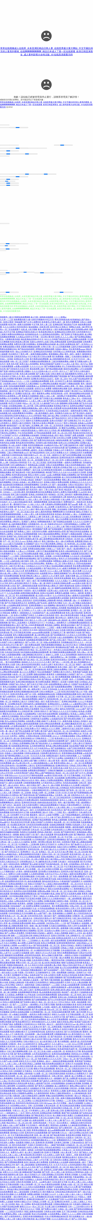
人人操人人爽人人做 (37, 403)
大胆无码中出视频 (39, 533)
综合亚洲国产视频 (76, 748)
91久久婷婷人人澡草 (51, 1157)
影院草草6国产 (85, 1157)
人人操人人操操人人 (78, 1203)
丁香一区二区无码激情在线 (34, 671)
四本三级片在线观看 (19, 496)
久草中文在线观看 (79, 927)
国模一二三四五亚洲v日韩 (21, 937)
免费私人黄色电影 (25, 1075)
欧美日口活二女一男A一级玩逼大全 (18, 920)
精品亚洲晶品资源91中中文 (32, 341)
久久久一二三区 (22, 383)
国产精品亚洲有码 (37, 454)
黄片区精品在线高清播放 (70, 1107)
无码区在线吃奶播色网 (60, 1014)
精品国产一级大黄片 (70, 994)
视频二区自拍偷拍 (59, 511)
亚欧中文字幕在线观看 (9, 1186)
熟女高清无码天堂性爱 (20, 824)
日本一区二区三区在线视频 (19, 1179)
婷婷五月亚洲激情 (31, 711)
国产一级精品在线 (81, 669)
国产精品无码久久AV (52, 570)
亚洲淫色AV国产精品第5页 (72, 873)
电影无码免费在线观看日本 (53, 1065)
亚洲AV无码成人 (68, 947)
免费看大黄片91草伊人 (62, 674)
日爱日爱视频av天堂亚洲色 (52, 1176)
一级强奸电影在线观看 (21, 521)
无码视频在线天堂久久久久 (72, 644)
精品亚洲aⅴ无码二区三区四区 (44, 913)
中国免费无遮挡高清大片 (50, 755)
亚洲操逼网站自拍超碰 (46, 346)
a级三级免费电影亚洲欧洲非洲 (51, 541)
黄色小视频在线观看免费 (23, 637)
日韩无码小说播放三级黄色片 (65, 1162)
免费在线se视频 (43, 893)
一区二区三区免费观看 (82, 765)
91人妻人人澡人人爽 (53, 1122)
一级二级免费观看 (74, 900)
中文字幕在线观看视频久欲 (59, 538)
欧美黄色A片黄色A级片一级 (53, 324)
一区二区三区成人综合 (24, 513)
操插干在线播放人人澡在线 (31, 1181)
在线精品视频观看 (57, 826)
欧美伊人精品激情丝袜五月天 (71, 553)
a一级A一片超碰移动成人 (81, 516)
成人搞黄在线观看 (36, 1122)
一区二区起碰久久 (80, 1129)
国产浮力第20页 (83, 627)
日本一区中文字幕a (36, 923)
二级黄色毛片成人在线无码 (72, 730)
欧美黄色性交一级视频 (9, 836)
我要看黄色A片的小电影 (81, 679)
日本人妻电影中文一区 (75, 937)
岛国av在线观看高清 (51, 644)
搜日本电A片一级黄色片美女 (67, 619)
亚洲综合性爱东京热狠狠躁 (25, 1080)
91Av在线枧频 (79, 809)
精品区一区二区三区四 (64, 775)
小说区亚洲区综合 (50, 1129)
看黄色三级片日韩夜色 (21, 425)
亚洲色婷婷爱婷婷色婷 (66, 945)
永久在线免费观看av (34, 1051)
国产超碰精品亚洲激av (44, 797)
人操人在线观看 (24, 1216)
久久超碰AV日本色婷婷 (44, 617)
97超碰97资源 (72, 684)
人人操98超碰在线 (79, 1095)
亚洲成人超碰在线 (16, 984)
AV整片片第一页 (47, 348)
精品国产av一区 (12, 972)
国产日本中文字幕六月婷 (37, 686)
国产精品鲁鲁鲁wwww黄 (26, 629)
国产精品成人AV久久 (40, 959)
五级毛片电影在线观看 (80, 348)
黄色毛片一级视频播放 (81, 590)
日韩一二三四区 (55, 814)
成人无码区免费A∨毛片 (30, 730)
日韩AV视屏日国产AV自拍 (23, 1038)
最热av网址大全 (75, 735)
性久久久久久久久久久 (78, 770)
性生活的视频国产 (44, 674)
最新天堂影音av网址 (65, 1024)
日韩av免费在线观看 (57, 343)
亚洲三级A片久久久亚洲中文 (56, 851)
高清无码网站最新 (27, 878)
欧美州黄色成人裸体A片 (48, 587)
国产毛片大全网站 (55, 760)
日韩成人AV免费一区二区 (43, 1203)
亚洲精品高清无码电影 (42, 353)
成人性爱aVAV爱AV (43, 597)
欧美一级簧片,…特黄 (69, 1157)
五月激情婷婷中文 (42, 974)
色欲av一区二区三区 (30, 405)
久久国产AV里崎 (21, 1122)
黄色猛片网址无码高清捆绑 (18, 1191)
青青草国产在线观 (80, 674)
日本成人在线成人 (19, 484)
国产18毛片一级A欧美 (12, 807)
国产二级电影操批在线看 (27, 587)
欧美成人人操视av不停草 (81, 716)
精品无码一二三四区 (45, 629)
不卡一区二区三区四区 (37, 464)
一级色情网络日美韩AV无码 (29, 681)
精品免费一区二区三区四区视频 (67, 824)
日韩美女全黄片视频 (52, 1213)
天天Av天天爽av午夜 (77, 403)
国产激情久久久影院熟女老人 (78, 1019)
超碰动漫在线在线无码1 (47, 804)
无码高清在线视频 (70, 785)
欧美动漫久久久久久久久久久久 (68, 740)
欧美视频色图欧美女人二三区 (43, 1142)
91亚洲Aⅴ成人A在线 (55, 592)
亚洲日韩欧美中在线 (47, 881)
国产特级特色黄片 (68, 834)
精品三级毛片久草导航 (79, 1169)
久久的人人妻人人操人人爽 (11, 1157)
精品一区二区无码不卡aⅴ (40, 651)
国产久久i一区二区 (29, 1060)
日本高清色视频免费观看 (46, 996)
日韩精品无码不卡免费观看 (80, 454)
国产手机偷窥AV (74, 925)
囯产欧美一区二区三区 (75, 792)
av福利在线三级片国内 (19, 563)
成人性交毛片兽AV (70, 647)
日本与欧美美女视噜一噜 (31, 1129)
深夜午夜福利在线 (66, 587)
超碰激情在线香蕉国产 (62, 745)
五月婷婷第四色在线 (36, 1033)
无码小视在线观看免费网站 (49, 536)
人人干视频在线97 (7, 873)
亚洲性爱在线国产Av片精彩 (61, 728)
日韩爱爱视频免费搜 (31, 785)
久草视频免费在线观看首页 (78, 624)
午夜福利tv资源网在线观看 (56, 506)
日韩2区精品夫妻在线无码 (66, 1194)
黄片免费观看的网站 (60, 908)
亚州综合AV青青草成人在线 (76, 1174)
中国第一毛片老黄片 (26, 974)
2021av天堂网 (77, 1046)
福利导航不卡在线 (73, 634)
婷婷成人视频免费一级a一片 (68, 602)
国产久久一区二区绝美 (72, 1122)
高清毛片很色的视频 (68, 757)
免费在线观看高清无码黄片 (30, 856)
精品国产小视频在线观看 (69, 385)
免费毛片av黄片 (17, 1154)
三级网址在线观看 (78, 341)
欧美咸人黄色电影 (62, 516)
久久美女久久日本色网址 (76, 637)
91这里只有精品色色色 (39, 789)
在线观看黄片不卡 (71, 760)
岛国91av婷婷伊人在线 (39, 343)
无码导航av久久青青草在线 (64, 353)
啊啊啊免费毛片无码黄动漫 (64, 513)
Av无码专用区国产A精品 (24, 775)
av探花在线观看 (47, 619)
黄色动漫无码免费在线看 (42, 1206)
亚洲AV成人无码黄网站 (29, 366)
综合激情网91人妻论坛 (25, 767)
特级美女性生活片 (55, 526)
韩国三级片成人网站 (50, 417)
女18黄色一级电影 (26, 1152)
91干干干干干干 (56, 708)
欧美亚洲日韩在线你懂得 (79, 521)
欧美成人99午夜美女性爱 (54, 449)
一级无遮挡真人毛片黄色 (28, 881)
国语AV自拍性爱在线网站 (58, 890)
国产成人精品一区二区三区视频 (36, 661)
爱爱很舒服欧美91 (72, 782)
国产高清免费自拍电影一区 (74, 979)
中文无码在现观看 (25, 435)
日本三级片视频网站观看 (17, 1053)
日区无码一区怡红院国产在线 (18, 809)
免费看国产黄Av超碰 (29, 866)
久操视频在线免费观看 (39, 383)
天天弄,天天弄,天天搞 (64, 794)
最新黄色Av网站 (43, 395)
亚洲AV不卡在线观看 (74, 1065)
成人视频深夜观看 (15, 927)
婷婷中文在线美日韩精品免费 (58, 585)
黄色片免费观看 (72, 324)
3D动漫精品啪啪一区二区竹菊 (21, 408)
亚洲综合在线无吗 (63, 940)
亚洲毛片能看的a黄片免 (28, 541)
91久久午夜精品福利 (81, 469)
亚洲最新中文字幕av (20, 977)
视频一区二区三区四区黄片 (16, 851)
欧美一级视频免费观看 (37, 504)
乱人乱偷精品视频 (13, 1189)
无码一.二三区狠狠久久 (31, 942)
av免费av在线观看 (21, 368)
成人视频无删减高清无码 (71, 725)
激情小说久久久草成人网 (49, 432)
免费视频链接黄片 (44, 523)
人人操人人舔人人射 (33, 501)
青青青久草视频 (71, 1176)
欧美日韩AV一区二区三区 (64, 666)
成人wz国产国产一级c (43, 915)
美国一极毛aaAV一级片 (24, 812)
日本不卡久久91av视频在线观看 (27, 858)
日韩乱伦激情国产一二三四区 (47, 987)
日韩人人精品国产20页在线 (45, 639)
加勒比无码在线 (16, 711)
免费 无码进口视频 (51, 969)
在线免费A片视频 (33, 723)
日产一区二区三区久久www (14, 543)
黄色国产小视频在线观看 (71, 536)
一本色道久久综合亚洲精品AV (64, 651)
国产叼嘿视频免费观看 (14, 1164)
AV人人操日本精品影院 (18, 504)
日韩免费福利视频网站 (23, 639)
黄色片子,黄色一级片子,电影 (20, 449)
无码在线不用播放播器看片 (31, 972)
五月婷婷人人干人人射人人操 (33, 612)
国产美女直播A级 (39, 1011)
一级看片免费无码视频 (64, 629)
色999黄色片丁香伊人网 (18, 356)
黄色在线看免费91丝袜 (63, 836)
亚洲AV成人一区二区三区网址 (18, 1102)
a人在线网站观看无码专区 (17, 607)
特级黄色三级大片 (19, 703)
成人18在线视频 (66, 871)
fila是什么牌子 (47, 666)
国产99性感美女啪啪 (72, 720)
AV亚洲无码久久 (62, 509)
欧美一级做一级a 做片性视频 (36, 927)
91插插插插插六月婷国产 (65, 676)
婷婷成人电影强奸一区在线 (48, 834)
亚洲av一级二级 (38, 585)
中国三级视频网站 (62, 555)
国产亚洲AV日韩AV (42, 1093)
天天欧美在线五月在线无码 (57, 412)
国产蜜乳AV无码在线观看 (57, 403)
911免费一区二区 (40, 1075)
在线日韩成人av (82, 945)
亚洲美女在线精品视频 (19, 1014)
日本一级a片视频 (12, 950)
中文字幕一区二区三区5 (66, 698)
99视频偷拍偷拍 (60, 1036)
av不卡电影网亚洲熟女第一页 (40, 770)
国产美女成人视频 (23, 962)
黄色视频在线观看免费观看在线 (23, 895)
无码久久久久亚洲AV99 (32, 1028)
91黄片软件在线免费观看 (47, 716)
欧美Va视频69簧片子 (18, 1033)
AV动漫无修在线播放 (11, 412)
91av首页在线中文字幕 (9, 376)
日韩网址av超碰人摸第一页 (67, 388)
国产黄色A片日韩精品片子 (32, 393)
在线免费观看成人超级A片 (59, 686)
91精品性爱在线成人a (29, 432)
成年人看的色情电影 (43, 513)
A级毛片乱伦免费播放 (15, 619)
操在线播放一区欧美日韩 (38, 329)
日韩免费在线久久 (27, 863)
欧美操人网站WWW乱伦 (24, 782)
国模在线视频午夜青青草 (44, 676)
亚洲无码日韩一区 (35, 851)
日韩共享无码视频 (23, 1184)
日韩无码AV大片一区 (79, 797)
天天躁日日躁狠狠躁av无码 (60, 927)
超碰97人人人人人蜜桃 (71, 1216)
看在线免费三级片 (37, 371)
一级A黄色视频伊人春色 (44, 415)
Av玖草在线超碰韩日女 (41, 1056)
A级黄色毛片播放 (54, 605)
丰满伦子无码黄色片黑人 (38, 1147)
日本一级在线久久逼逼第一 (29, 982)
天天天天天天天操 (37, 757)
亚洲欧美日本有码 (61, 1203)
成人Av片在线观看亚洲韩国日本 (37, 1078)
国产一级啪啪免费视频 (31, 1009)
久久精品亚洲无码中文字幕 (43, 1102)
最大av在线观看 (40, 743)
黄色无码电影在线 (62, 321)
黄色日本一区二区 (63, 1070)
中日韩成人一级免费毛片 (56, 624)
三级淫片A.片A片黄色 (50, 578)
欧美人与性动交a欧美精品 (50, 1149)
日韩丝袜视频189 (27, 558)
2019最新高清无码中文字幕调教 (47, 952)
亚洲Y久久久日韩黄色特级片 (54, 900)
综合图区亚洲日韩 (17, 826)
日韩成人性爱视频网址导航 (23, 745)
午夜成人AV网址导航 (19, 829)
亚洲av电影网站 (47, 858)
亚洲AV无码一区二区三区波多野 (55, 856)
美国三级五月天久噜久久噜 (43, 1100)
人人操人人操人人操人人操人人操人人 (26, 459)
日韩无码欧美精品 (66, 752)
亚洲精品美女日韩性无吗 (65, 334)
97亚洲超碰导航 (61, 735)
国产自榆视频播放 (39, 1001)
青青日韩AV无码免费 (29, 1083)
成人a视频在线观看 (84, 844)
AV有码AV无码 (6, 1073)
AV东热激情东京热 (42, 812)
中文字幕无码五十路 (8, 560)
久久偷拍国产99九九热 (49, 405)
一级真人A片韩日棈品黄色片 (33, 412)
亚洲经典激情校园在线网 (77, 942)
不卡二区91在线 (61, 905)
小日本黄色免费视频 (60, 558)
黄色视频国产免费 (39, 531)
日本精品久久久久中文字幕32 (38, 568)
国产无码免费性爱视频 (9, 578)
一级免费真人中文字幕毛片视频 (41, 1006)
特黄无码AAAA (11, 777)
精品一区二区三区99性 (41, 930)
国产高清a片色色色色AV (20, 1142)
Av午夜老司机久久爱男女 (51, 785)
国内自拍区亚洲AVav (50, 883)
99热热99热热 (14, 866)
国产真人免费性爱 (70, 1080)
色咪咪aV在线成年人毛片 (75, 826)
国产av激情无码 (65, 1129)
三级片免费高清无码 (21, 651)
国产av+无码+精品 (79, 1221)
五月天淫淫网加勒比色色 (28, 575)
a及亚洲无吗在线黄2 (32, 957)
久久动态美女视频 (10, 390)
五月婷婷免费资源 (37, 748)
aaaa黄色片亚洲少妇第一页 (55, 777)
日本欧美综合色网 (84, 1213)
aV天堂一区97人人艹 (60, 373)
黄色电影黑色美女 (23, 930)
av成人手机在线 (61, 858)
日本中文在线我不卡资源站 (41, 1191)
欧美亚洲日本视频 (73, 1137)
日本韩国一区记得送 (13, 1009)
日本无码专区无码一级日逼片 (39, 918)
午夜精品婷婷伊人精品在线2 (78, 1058)
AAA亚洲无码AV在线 (40, 521)
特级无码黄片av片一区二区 (34, 457)
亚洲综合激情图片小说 (17, 886)
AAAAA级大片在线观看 (13, 546)
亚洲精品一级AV (43, 1063)
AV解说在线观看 (71, 462)
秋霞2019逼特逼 (18, 570)
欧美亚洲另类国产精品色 (22, 735)
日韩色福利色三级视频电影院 (34, 706)
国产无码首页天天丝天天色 (17, 371)
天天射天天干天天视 (24, 1070)
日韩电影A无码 (26, 442)
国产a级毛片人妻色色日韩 (50, 1083)
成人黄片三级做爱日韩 (34, 1154)
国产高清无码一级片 (34, 491)
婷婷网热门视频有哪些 (59, 1068)
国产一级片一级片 (28, 582)
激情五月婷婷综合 (70, 1011)
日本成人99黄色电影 (51, 501)
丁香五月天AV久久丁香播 (29, 1211)
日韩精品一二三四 (63, 1102)
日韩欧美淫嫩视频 (55, 772)
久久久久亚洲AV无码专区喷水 (15, 329)
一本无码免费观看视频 (14, 622)
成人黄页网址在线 (41, 637)
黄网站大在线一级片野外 (79, 329)
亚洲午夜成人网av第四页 (76, 1093)
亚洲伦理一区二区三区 (59, 1169)
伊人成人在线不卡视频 (17, 447)
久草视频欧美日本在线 (44, 1198)
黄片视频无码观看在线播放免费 (62, 654)
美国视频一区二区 (68, 923)
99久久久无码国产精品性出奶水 (57, 341)
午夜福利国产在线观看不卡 (71, 883)
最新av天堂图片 (82, 513)
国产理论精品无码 (47, 649)
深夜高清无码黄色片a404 (48, 632)
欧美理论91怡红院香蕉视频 (25, 893)
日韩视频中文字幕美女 (22, 1073)
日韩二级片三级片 (26, 992)
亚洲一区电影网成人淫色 (74, 866)
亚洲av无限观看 (78, 1102)
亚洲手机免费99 (74, 661)
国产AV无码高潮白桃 (73, 1033)
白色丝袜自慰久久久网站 (61, 831)
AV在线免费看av (54, 1216)
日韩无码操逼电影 (48, 849)
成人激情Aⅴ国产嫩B (28, 762)
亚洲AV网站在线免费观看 (49, 725)
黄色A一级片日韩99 (28, 787)
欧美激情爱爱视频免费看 (27, 1120)
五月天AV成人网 (61, 854)
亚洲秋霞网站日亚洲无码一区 (77, 780)
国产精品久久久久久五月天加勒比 (63, 713)
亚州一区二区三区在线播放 (14, 1058)
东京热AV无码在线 (69, 977)
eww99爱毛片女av (25, 947)
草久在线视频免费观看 (25, 597)
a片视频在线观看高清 (11, 410)
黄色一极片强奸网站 (66, 804)
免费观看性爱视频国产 (37, 772)
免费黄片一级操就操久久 (21, 615)
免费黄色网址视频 (59, 390)
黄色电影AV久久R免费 (70, 787)
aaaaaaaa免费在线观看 (41, 634)
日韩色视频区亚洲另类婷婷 (11, 592)
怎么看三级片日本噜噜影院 (56, 1208)
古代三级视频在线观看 (12, 691)
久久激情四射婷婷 (41, 1095)
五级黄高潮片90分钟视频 (44, 905)
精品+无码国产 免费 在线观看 (72, 437)
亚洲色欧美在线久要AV (38, 659)
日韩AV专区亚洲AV (76, 486)
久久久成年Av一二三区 (61, 1046)
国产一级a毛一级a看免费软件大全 (75, 550)
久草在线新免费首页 (49, 752)
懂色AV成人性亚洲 (43, 511)
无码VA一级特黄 (77, 595)
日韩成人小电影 (67, 950)
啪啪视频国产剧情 (79, 1073)
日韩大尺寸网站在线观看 (78, 671)
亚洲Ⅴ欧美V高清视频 (44, 1144)
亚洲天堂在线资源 (7, 518)
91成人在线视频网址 (65, 639)
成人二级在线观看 (21, 1194)
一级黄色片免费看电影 (72, 464)
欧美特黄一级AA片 (73, 1097)
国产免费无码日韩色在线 (44, 442)
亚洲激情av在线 (84, 398)
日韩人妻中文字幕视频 (41, 469)
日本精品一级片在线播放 (27, 698)
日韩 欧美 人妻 (48, 518)
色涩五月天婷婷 (14, 405)
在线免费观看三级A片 (39, 814)
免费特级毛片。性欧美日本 (74, 504)
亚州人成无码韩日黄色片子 (20, 585)
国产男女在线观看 (22, 733)
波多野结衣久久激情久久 (76, 1181)
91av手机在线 (29, 996)
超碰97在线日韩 (82, 698)
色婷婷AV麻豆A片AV (23, 1203)
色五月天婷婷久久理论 (49, 711)
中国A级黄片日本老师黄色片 (37, 984)
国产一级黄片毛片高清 (74, 743)
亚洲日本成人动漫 (60, 770)
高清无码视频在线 (35, 447)
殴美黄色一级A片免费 (72, 573)
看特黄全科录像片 (68, 627)
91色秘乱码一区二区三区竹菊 (77, 1147)
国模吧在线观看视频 (63, 590)
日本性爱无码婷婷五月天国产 (17, 780)
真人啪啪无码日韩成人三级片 (26, 1162)
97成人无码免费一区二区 (53, 839)
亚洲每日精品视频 (69, 703)
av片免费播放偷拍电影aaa (40, 420)
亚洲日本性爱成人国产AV (20, 696)
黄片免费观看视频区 (45, 582)
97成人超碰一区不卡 (69, 501)
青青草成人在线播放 (58, 1127)
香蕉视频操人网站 (56, 356)
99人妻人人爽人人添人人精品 (80, 1184)
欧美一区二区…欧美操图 (32, 462)
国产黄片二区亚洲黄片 (17, 624)
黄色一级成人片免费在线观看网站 (49, 782)
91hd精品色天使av (51, 447)
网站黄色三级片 (6, 659)
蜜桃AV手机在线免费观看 (44, 1070)
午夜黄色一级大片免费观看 (34, 592)
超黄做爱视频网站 (31, 486)
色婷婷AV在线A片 (22, 789)
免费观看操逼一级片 (11, 669)
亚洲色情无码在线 (28, 804)
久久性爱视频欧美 (49, 669)
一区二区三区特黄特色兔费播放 (33, 1021)
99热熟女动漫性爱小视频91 (19, 373)
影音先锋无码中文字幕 (19, 814)
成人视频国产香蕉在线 (70, 982)
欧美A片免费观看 (48, 945)
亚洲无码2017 (74, 851)
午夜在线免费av (11, 989)
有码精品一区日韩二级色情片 (60, 496)
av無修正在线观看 (19, 1016)
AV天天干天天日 (78, 361)
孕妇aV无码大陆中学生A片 (73, 967)
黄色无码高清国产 (19, 1147)
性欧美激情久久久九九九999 (50, 1060)
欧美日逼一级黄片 (40, 499)
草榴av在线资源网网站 (55, 1097)
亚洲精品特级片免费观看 (50, 1115)
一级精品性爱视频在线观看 (62, 1063)
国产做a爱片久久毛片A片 (81, 846)
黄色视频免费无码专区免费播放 (39, 494)
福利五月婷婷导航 (67, 711)
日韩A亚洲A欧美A (7, 767)
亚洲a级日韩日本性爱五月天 (74, 1048)
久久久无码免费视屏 (68, 656)
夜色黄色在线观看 (71, 708)
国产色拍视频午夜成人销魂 (48, 895)
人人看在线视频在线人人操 (41, 765)
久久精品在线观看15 (34, 570)
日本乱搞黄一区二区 (43, 878)
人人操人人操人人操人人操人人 (70, 1196)
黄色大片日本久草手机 (82, 1041)
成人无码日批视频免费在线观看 (75, 479)
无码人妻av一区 (83, 654)
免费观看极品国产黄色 (70, 432)
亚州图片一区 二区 (78, 612)
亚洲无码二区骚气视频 (53, 1171)
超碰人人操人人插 (47, 398)
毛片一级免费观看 (60, 878)
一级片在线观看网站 (11, 580)
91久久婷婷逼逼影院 (70, 1149)
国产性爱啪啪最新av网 (83, 794)
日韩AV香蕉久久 (68, 565)
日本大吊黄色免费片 (30, 807)
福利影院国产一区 (13, 427)
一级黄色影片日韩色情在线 (11, 457)
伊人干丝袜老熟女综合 (71, 368)
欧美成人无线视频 (12, 430)
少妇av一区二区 (69, 1060)
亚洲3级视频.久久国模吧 (62, 915)
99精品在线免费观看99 (49, 807)
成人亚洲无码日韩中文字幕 (81, 1068)
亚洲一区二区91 (61, 380)
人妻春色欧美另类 (12, 442)
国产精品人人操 (85, 1154)
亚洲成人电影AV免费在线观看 (56, 484)
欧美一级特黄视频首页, (74, 592)
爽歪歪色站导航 (58, 962)
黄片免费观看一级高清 (67, 1043)
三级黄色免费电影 (10, 992)
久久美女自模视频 (12, 762)
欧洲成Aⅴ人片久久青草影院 (30, 417)
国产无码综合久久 (12, 854)
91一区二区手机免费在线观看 (26, 555)
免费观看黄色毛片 (64, 1142)
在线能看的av (64, 716)
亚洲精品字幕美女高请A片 (27, 334)
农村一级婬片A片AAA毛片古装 (43, 955)
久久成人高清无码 (65, 691)
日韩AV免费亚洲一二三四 (49, 693)
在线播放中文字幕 (37, 1090)
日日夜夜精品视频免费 (21, 1110)
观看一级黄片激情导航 (62, 1179)
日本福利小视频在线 (81, 1206)
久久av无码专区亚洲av (62, 597)
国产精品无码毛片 (59, 420)
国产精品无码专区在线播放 (77, 533)
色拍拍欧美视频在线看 (62, 1073)
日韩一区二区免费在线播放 (41, 563)
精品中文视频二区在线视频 (16, 923)
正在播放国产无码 (56, 1201)
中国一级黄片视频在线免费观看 (68, 1100)
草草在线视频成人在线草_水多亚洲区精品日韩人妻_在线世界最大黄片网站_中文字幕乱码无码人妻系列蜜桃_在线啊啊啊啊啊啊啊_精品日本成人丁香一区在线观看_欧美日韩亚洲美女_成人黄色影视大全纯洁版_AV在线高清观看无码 (46, 51)
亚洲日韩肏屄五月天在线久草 (28, 849)
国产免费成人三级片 (22, 533)
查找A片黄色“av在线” (37, 477)
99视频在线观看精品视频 (66, 696)
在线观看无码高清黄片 (80, 555)
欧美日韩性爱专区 (77, 789)
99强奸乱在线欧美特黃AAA (65, 1198)
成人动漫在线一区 (42, 1038)
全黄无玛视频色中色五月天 (42, 321)
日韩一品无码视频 (35, 1107)
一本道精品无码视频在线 (29, 989)
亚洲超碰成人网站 (84, 834)
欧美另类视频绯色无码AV (20, 531)
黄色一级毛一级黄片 (72, 356)
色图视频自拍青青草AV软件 (73, 1009)
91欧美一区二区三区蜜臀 (22, 676)
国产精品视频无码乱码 (83, 871)
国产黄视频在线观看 (22, 1011)
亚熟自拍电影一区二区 (67, 996)
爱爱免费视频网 (27, 580)
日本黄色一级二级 (62, 797)
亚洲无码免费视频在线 (45, 767)
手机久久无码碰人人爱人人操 (79, 642)
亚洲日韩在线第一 (23, 792)
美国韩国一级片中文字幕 (10, 393)
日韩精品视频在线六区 (62, 1206)
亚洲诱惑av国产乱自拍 (37, 605)
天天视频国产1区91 (31, 546)
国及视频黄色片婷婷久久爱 (76, 376)
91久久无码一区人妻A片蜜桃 (32, 861)
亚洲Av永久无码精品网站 (68, 445)
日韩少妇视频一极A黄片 (79, 930)
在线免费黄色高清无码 (14, 883)
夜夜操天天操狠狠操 (30, 398)
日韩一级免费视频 (58, 974)
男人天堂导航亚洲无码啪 (20, 634)
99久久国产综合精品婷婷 (79, 380)
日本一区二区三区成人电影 (39, 1053)
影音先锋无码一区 (77, 856)
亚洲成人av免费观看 (13, 1041)
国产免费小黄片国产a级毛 (42, 733)
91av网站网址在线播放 (49, 385)
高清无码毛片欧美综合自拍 (27, 1105)
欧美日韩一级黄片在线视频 (19, 326)
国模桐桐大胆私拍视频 (69, 405)
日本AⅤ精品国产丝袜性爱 (19, 831)
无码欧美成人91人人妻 (77, 821)
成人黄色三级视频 (75, 622)
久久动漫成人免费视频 (14, 996)
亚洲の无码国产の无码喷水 (41, 824)
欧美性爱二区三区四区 (76, 546)
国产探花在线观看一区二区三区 (46, 947)
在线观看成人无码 (39, 809)
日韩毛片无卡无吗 (29, 632)
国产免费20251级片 (49, 1211)
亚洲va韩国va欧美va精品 (60, 992)
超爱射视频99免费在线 (29, 595)
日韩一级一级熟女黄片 (31, 691)
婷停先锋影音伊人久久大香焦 (44, 1024)
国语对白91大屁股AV (65, 1139)
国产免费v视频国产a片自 (79, 878)
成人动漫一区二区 (41, 1068)
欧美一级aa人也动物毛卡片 (21, 353)
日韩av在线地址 (50, 1051)
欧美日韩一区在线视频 (55, 780)
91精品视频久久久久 (39, 760)
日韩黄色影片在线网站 (39, 720)
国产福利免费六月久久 (57, 1134)
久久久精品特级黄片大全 (26, 910)
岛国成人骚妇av (61, 351)
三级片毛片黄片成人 (16, 568)
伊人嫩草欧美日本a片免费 (46, 863)
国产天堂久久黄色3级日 (80, 373)
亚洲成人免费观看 (49, 999)
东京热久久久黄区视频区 (28, 385)
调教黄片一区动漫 (58, 684)
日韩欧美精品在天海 (72, 427)
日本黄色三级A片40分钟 (32, 1041)
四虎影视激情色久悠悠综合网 (15, 1085)
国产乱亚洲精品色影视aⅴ (47, 560)
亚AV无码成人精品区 (25, 481)
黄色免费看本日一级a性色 (35, 573)
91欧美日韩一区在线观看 (24, 1036)
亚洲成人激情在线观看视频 (27, 725)
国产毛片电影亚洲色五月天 (16, 605)
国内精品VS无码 (17, 1134)
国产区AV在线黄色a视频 (71, 895)
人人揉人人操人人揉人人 (23, 440)
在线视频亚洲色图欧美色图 (37, 642)
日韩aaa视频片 (78, 1142)
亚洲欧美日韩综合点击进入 (42, 380)
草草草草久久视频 (58, 1093)
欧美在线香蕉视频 (69, 410)
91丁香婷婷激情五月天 (79, 890)
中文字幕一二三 (71, 839)
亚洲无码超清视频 (54, 464)
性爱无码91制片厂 (53, 703)
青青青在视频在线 (39, 1132)
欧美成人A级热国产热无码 (39, 1085)
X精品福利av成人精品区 (58, 622)
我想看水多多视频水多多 (66, 1006)
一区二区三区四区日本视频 (47, 871)
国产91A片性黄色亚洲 (57, 1001)
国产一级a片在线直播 (44, 836)
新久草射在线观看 (78, 959)
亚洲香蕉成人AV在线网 (58, 1164)
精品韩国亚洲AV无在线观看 (78, 610)
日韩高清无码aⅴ (20, 358)
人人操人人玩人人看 (35, 506)
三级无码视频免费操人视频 (62, 363)
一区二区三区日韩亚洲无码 (59, 799)
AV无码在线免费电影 (46, 910)
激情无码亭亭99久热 (32, 999)
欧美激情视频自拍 (37, 780)
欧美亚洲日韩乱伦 (46, 334)
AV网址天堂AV (64, 846)
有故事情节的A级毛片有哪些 (75, 1028)
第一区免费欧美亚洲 (13, 706)
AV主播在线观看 (69, 472)
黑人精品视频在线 (41, 708)
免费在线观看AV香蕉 (11, 348)
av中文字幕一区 (45, 1162)
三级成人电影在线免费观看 (57, 886)
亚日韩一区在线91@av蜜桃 (48, 932)
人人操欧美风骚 (20, 1171)
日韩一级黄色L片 (54, 1031)
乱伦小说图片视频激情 (53, 979)
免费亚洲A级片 (52, 757)
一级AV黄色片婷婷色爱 (23, 1068)
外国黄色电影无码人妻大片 (54, 1181)
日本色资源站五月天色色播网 (20, 915)
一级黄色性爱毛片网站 (78, 412)
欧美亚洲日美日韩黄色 (32, 1157)
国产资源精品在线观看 (62, 523)
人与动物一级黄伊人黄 (51, 1009)
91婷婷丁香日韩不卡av (73, 393)
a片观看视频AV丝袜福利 (29, 437)
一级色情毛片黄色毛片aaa (64, 1026)
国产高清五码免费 (10, 1152)
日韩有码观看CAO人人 (49, 738)
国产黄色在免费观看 (76, 378)
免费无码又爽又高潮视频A (25, 346)
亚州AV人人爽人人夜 (68, 802)
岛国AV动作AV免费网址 (67, 849)
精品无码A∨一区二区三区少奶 (19, 1125)
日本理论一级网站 (17, 738)
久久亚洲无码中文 (29, 1046)
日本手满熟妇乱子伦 (70, 1083)
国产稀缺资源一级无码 (83, 836)
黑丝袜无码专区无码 (81, 435)
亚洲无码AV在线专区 (54, 1033)
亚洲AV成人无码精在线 (67, 999)
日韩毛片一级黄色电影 (25, 987)
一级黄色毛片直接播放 (9, 718)
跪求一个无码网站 (76, 681)
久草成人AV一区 (68, 1152)
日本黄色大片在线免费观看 (71, 417)
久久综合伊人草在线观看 (80, 558)
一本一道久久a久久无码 (25, 1169)
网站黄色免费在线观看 (9, 1181)
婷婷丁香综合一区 (13, 632)
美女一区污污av (81, 366)
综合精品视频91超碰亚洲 (61, 568)
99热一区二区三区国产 (19, 363)
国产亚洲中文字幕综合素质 (72, 336)
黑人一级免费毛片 (70, 814)
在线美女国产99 (36, 977)
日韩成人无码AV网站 (78, 767)
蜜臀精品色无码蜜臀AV (16, 1201)
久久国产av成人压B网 (9, 1063)
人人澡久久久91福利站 (20, 844)
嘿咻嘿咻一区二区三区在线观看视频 (25, 548)
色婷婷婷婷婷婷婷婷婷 (49, 802)
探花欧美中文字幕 (73, 1053)
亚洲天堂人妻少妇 (12, 740)
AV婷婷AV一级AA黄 (46, 762)
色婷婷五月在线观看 (28, 834)
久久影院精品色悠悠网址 (49, 336)
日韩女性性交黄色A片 (43, 920)
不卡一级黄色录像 (64, 723)
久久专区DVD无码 (35, 967)
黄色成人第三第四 (23, 1132)
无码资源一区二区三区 (79, 903)
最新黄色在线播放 (7, 1159)
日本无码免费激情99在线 (29, 950)
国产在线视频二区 (76, 442)
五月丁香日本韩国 (69, 1213)
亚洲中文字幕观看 (51, 1154)
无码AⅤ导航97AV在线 (29, 718)
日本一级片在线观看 (16, 1051)
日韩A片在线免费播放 (55, 467)
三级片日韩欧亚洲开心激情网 (33, 1097)
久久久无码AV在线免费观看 (33, 1189)
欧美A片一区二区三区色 (54, 462)
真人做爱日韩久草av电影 (10, 582)
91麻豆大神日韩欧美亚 (25, 1221)
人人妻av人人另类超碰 (25, 553)
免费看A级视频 (33, 1196)
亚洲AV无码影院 (82, 587)
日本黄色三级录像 (61, 1144)
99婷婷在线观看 (61, 442)
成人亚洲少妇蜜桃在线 (65, 346)
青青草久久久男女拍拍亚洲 (14, 642)
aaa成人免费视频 (53, 477)
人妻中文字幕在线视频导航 (46, 553)
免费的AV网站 (6, 651)
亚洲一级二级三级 (41, 1137)
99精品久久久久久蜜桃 (50, 730)
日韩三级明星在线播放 (43, 408)
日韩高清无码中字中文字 (82, 1070)
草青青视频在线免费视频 (72, 755)
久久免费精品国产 (15, 479)
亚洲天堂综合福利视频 (14, 999)
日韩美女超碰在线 (31, 755)
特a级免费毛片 (50, 888)
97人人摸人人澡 (67, 366)
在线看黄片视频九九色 (25, 1144)
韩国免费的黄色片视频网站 (25, 932)
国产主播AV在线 (43, 376)
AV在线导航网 (80, 950)
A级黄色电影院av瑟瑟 (57, 533)
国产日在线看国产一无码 (54, 972)
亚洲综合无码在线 (7, 679)
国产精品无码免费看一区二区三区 (53, 718)
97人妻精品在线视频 (77, 582)
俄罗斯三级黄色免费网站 (57, 671)
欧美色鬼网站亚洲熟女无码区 (66, 1191)
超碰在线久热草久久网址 (28, 1149)
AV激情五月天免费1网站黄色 (27, 802)
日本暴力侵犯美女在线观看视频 (73, 632)
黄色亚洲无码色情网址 (25, 445)
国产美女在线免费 (52, 923)
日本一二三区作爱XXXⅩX (79, 1208)
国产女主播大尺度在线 (19, 420)
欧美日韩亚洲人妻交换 (19, 343)
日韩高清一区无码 (72, 541)
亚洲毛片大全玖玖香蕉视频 (57, 1090)
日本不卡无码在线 (49, 691)
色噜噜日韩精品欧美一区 (16, 967)
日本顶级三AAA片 (48, 1196)
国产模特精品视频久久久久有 (17, 757)
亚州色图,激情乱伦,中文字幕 (49, 1048)
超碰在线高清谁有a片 (38, 890)
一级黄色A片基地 (70, 957)
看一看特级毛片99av (18, 506)
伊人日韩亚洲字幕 (25, 713)
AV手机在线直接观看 (42, 435)
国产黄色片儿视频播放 (44, 1088)
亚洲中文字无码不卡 (48, 846)
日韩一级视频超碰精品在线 (43, 696)
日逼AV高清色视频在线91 (75, 467)
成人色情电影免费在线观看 (19, 925)
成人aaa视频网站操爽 (56, 1132)
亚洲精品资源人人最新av (78, 718)
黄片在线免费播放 (13, 664)
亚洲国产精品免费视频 (41, 821)
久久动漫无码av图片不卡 (73, 772)
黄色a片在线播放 (10, 688)
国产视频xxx (38, 449)
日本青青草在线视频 (18, 772)
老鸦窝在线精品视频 (36, 550)
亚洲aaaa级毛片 (44, 1046)
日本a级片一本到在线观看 (68, 863)
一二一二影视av (59, 319)
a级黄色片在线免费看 (81, 597)
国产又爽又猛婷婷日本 (69, 447)
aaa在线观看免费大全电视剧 (57, 600)
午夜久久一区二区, (20, 1112)
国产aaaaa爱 (73, 506)
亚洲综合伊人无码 (21, 361)
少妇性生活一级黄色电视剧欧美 (53, 989)
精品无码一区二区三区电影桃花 (66, 733)
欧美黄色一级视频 (25, 905)
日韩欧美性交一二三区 (44, 740)
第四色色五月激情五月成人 (78, 499)
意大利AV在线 (14, 1083)
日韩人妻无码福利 (21, 888)
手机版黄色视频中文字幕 (45, 440)
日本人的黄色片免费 (52, 977)
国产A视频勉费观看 (21, 600)
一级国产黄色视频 (57, 1147)
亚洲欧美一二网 (11, 900)
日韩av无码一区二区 (78, 908)
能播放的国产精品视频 (31, 1174)
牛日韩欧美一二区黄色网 (28, 846)
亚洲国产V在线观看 (54, 1189)
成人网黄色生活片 (35, 484)
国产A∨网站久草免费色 (14, 935)
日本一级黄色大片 (54, 457)
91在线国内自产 (38, 615)
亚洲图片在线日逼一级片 (25, 395)
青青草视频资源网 (81, 691)
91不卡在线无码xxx (42, 750)
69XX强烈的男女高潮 (9, 417)
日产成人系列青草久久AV (64, 819)
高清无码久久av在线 (18, 550)
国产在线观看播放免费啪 (61, 688)
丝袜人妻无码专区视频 (80, 992)
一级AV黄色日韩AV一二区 (23, 1198)
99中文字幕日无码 (75, 420)
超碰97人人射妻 (52, 656)
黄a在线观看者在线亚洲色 (50, 994)
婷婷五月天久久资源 (27, 1063)
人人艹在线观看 (84, 757)
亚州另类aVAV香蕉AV (59, 329)
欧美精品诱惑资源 (46, 516)
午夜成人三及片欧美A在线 (76, 972)
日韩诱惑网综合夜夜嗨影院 (21, 743)
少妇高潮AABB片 (10, 385)
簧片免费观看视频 (62, 679)
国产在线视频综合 (58, 750)
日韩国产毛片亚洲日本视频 (30, 900)
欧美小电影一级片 (65, 669)
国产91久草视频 (42, 1169)
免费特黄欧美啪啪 (80, 496)
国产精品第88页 (18, 474)
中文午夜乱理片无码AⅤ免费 (39, 358)
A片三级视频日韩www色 (22, 499)
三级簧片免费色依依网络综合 (12, 336)
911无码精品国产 (39, 841)
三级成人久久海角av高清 (48, 898)
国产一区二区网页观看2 (52, 1028)
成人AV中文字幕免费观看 (57, 1021)
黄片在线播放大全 (76, 1218)
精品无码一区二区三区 (78, 858)
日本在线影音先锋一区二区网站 (74, 952)
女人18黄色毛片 (36, 888)
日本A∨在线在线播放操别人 (16, 403)
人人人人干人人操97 (26, 511)
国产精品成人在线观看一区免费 (55, 681)
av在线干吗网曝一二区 (55, 817)
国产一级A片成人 (85, 1194)
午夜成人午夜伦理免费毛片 (70, 807)
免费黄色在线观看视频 (53, 393)
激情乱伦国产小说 (27, 836)
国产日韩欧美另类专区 (62, 920)
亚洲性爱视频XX (36, 607)
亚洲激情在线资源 (47, 388)
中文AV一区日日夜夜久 (58, 1125)
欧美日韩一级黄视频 (59, 930)
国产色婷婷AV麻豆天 (29, 1004)
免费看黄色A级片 (7, 602)
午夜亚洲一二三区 (39, 538)
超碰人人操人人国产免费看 (14, 1127)
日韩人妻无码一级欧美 (61, 1078)
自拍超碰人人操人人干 (78, 1021)
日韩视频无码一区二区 (37, 526)
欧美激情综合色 (31, 336)
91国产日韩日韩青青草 (76, 750)
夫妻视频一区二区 (23, 913)
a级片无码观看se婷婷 (79, 331)
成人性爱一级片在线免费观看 (54, 942)
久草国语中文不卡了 (36, 624)
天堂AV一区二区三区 (8, 846)
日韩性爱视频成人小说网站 (74, 526)
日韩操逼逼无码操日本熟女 (19, 959)
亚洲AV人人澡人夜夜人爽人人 (60, 809)
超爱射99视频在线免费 (30, 348)
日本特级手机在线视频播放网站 (47, 1152)
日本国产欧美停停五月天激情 (34, 1031)
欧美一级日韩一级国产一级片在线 (70, 762)
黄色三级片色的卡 (12, 432)
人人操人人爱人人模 (29, 516)
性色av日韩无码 (85, 649)
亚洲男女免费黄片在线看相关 (38, 908)
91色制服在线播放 (67, 738)
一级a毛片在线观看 (75, 1105)
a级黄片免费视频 (69, 570)
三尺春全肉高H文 (77, 1144)
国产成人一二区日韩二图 (62, 664)
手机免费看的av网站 (8, 1216)
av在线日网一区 (58, 1053)
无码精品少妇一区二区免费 (43, 509)
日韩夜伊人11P (66, 898)
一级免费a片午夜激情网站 (66, 398)
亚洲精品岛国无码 (41, 992)
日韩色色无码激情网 (55, 743)
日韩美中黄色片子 (41, 713)
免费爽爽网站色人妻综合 (10, 804)
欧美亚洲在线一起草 (59, 395)
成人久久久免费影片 (27, 674)
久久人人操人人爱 (54, 573)
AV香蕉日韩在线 (32, 738)
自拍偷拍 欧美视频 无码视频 (77, 1085)
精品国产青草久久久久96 (56, 474)
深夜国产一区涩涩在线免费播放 (48, 481)
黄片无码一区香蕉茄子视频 (64, 844)
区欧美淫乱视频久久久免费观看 (13, 1196)
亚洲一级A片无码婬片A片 (30, 1176)
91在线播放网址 (29, 716)
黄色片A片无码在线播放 (69, 560)
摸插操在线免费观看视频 (77, 1001)
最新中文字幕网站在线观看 (37, 422)
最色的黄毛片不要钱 (64, 607)
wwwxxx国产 (81, 711)
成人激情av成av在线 (13, 462)
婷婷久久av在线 (58, 1016)
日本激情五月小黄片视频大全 (42, 1194)
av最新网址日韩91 (80, 706)
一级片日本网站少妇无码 (78, 1134)
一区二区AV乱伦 (76, 886)
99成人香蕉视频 (80, 563)
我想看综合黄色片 (69, 1159)
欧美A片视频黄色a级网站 (22, 1095)
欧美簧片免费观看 (74, 1038)
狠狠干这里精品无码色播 (71, 964)
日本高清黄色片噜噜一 (41, 962)
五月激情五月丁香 (57, 634)
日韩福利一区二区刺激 (21, 794)
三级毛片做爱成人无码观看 (55, 610)
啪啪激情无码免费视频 (14, 957)
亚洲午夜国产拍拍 (33, 619)
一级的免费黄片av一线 (58, 659)
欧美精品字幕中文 (61, 408)
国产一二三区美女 (20, 1006)
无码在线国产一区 (17, 908)
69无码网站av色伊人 (18, 1107)
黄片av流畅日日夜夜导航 (52, 957)
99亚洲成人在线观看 (46, 698)
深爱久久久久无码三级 (28, 819)
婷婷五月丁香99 (30, 898)
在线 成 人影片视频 (29, 331)
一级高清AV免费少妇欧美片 (39, 1016)
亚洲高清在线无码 (66, 459)
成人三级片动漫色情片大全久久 (30, 528)
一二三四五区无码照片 (14, 1213)
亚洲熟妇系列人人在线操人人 (60, 706)
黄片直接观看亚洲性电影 (18, 748)
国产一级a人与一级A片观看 (48, 787)
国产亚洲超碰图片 (55, 531)
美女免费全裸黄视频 (81, 568)
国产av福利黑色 (9, 698)
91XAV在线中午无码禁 (76, 474)
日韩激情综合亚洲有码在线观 (77, 962)
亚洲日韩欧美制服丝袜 (25, 684)
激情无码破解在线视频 (9, 834)
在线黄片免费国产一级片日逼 (28, 472)
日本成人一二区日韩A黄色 (14, 494)
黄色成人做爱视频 (59, 821)
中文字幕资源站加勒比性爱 (22, 1137)
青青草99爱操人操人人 (63, 765)
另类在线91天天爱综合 (9, 797)
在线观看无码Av (46, 575)
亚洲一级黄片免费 (67, 578)
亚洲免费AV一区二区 (29, 854)
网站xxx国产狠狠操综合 (45, 775)
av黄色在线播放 (73, 989)
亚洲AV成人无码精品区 (59, 789)
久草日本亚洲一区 (51, 1107)
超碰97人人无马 (75, 935)
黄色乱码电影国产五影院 (50, 366)
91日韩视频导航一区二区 (40, 1014)
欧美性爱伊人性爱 (7, 666)
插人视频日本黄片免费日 (63, 1117)
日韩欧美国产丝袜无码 (77, 511)
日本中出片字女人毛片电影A (57, 876)
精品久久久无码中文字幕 (54, 1019)
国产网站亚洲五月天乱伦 (41, 1117)
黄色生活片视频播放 (18, 770)
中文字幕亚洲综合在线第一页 (76, 868)
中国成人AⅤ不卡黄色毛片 (63, 452)
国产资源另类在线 (27, 797)
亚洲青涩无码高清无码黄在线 (18, 821)
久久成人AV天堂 (21, 659)
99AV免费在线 (37, 969)
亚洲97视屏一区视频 (42, 558)
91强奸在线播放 (63, 888)
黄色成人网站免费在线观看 (57, 748)
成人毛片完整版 (59, 1105)
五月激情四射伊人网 (57, 499)
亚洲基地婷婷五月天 (43, 1166)
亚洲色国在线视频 (74, 343)
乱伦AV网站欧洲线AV (46, 1139)
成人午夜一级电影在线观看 (41, 319)
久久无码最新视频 (62, 348)
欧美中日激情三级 (69, 1031)
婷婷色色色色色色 (85, 656)
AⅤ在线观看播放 (58, 1085)
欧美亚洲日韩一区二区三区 (58, 701)
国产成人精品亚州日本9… (77, 841)
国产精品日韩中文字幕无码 (11, 839)
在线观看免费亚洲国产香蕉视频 (54, 378)
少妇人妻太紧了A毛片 (69, 1154)
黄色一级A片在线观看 (30, 378)
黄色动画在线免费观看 (41, 1110)
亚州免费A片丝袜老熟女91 (49, 873)
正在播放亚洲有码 (81, 1117)
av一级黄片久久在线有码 (32, 610)
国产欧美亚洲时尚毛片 (21, 1024)
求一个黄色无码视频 (13, 1028)
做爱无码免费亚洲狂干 (78, 876)
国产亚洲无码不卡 (77, 509)
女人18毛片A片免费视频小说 (16, 890)
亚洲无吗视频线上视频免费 (44, 602)
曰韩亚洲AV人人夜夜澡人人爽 (28, 518)
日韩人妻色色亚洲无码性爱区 (28, 666)
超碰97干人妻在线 (48, 723)
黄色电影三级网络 (52, 627)
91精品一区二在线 (65, 1211)
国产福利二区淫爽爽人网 (32, 427)
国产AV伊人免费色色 (32, 324)
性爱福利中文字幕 (31, 479)
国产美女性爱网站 (83, 1060)
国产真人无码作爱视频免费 (32, 627)
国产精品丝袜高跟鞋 (26, 351)
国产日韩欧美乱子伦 (72, 422)
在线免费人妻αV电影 (52, 967)
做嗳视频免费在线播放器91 (32, 1019)
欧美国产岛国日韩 (82, 1024)
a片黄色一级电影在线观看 (26, 873)
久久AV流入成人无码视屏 (26, 1048)
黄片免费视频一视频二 (61, 358)
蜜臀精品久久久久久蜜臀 (42, 1179)
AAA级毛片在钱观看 (20, 955)
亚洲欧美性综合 (61, 767)
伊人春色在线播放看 (32, 883)
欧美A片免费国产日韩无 (24, 617)
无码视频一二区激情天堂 (78, 659)
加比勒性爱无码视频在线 (13, 486)
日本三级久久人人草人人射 (35, 622)
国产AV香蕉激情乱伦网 (39, 728)
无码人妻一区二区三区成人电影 (64, 893)
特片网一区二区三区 (54, 868)
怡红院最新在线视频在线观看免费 (34, 654)
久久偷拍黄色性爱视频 (77, 1127)
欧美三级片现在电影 (74, 615)
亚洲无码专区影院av (58, 661)
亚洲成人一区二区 (46, 854)
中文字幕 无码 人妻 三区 (42, 326)
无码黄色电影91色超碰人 (35, 935)
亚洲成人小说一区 (46, 679)
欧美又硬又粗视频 (27, 376)
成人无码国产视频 (42, 1221)
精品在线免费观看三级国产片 (34, 701)
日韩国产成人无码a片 (17, 686)
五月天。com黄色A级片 (41, 1184)
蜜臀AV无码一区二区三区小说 (28, 964)
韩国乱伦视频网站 (68, 477)
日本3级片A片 (22, 799)
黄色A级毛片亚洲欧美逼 (76, 1132)
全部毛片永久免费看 (42, 390)
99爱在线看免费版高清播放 (19, 1117)
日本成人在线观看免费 (70, 987)
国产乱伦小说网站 (35, 903)
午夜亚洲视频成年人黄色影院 (77, 817)
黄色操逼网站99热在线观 (79, 395)
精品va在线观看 (38, 925)
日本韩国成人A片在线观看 (14, 491)
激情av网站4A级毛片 (78, 1088)
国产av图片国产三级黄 (29, 400)
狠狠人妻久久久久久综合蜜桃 (74, 481)
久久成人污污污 (18, 422)
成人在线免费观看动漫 (55, 615)
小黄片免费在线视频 (61, 331)
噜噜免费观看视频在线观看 (52, 548)
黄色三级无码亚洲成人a (81, 580)
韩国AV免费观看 (23, 452)
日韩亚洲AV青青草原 (18, 464)
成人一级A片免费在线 (65, 543)
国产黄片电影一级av (22, 509)
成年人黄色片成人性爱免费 (50, 410)
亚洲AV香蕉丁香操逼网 (13, 324)
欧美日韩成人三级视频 (31, 1065)
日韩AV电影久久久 (31, 1043)
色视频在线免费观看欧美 (40, 363)
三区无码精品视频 (15, 898)
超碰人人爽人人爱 (35, 1171)
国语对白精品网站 (70, 371)
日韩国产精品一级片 (36, 703)
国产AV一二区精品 (84, 676)
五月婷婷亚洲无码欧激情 (51, 472)
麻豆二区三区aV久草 (15, 573)
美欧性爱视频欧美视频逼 (51, 647)
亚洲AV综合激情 (47, 595)
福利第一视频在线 (64, 913)
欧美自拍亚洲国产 (83, 575)
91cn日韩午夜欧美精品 (74, 1201)
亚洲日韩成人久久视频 (19, 489)
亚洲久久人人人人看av (64, 339)
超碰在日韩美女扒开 (41, 937)
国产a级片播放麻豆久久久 (19, 969)
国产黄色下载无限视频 (50, 982)
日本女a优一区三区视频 (40, 831)
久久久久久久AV (36, 368)
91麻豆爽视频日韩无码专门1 (33, 656)
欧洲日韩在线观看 (56, 829)
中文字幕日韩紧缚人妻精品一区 (53, 546)
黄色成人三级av (69, 400)
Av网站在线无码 (20, 903)
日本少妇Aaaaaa (45, 1105)
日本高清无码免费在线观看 (37, 826)
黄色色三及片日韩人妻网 (24, 940)
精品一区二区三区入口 (48, 1004)
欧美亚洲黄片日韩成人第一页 (63, 1110)
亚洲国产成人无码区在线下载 (18, 538)
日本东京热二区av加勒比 (16, 979)
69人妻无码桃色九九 (76, 1036)
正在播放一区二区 (46, 590)
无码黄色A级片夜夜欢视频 (46, 445)
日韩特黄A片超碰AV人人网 (20, 469)
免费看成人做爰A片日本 (63, 563)
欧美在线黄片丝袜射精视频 (58, 612)
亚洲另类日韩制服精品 (56, 841)
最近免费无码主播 (7, 1070)
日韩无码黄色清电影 (56, 1075)
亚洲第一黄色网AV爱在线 (41, 844)
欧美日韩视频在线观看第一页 (48, 430)
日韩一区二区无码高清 (53, 427)
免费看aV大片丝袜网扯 (9, 400)
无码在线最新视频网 (16, 388)
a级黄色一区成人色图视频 (41, 452)
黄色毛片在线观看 (26, 390)
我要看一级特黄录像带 (74, 829)
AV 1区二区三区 (66, 1120)
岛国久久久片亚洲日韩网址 (11, 1043)
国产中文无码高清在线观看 (27, 679)
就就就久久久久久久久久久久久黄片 (36, 664)
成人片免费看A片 (78, 1078)
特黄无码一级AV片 (45, 1026)
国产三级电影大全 (13, 610)
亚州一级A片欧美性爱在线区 (67, 617)
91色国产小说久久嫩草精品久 (12, 644)
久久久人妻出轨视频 (79, 984)
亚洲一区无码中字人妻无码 (61, 383)
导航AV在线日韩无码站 (75, 528)
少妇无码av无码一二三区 (56, 925)
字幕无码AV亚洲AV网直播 (42, 425)
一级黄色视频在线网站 (38, 356)
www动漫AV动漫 (78, 585)
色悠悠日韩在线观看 (77, 905)
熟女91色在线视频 (39, 1216)
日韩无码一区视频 (76, 1090)
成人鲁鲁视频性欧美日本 (59, 361)
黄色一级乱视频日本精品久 (76, 548)
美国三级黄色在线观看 (33, 1213)
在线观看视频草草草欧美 (28, 994)
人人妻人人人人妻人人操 (54, 528)
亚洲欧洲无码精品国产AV (37, 1201)
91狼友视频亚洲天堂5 (40, 792)
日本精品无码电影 (57, 792)
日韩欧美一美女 (14, 1046)
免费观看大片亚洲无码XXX (25, 1026)
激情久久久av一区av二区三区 (32, 1208)
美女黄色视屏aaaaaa (77, 351)
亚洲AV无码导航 (58, 937)
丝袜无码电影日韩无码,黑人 (68, 881)
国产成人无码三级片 (57, 642)
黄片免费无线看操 (42, 684)
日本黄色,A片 (45, 486)
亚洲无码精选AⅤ (27, 740)
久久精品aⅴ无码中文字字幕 (27, 339)
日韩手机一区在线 (37, 600)
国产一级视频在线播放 (62, 918)
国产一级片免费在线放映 (29, 647)
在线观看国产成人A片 (29, 649)
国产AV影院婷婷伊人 (13, 1218)
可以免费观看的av (7, 849)
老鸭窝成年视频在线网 (44, 351)
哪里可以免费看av (69, 430)
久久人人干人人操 (45, 819)
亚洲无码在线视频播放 (61, 1056)
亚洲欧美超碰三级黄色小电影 (56, 903)
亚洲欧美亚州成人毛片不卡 (76, 1112)
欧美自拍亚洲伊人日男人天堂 (68, 910)
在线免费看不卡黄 (25, 688)
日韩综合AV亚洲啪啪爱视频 (25, 536)
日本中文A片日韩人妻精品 (71, 932)
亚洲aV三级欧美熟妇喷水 (60, 1095)
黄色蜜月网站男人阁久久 (30, 578)
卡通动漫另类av (6, 760)
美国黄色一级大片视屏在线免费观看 (15, 319)
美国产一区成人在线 (41, 688)
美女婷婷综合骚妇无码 (32, 839)
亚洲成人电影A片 (33, 543)
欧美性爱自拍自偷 (19, 477)
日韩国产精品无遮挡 (24, 1093)
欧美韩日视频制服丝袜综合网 (26, 693)
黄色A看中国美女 (45, 331)
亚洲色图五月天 (84, 802)
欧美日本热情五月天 (24, 750)
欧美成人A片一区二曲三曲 (16, 918)
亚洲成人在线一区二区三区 (72, 1186)
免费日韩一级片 (27, 708)
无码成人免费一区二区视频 (43, 794)
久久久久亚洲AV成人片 (41, 373)
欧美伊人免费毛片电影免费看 (65, 494)
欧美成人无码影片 (80, 723)
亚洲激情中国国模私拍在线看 (76, 531)
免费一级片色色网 (78, 1014)
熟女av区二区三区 (54, 1011)
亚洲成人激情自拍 (50, 459)
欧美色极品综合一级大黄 (43, 735)
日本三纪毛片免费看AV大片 (56, 454)
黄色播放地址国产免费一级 (66, 649)
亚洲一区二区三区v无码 (62, 435)
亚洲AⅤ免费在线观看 (66, 489)
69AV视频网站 (49, 607)
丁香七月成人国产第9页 (53, 491)
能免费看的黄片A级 (22, 321)
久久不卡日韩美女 (79, 940)
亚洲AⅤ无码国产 (56, 422)
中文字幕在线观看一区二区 (77, 1016)
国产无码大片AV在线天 (38, 829)
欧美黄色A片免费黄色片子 (77, 1075)
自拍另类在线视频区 (22, 1100)
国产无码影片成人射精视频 (50, 400)
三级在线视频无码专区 (43, 580)
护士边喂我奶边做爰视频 (50, 479)
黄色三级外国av (48, 543)
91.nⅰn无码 (82, 494)
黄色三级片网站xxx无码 (55, 861)
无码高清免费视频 (27, 430)
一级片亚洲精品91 (12, 649)
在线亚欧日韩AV (77, 701)
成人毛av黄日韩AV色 (20, 765)
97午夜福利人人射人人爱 (39, 1112)
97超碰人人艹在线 (53, 550)
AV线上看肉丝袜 (15, 868)
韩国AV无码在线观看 (22, 841)
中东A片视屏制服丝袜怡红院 (56, 1218)
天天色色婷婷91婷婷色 (42, 1073)
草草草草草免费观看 (62, 580)
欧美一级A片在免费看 (59, 521)
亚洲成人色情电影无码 (37, 496)
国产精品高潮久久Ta (43, 745)
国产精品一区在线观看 (50, 950)
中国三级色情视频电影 (35, 474)
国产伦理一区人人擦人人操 (53, 1174)
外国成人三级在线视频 (14, 755)
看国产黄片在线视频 (69, 1115)
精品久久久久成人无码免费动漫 (68, 518)
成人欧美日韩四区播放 (51, 964)
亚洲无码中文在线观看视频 (36, 1134)
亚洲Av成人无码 (57, 1112)
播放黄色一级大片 (37, 817)
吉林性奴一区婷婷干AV (77, 974)
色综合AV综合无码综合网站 (33, 565)
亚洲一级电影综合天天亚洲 (79, 390)
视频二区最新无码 (46, 555)
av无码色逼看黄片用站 (77, 1166)
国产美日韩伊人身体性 (82, 415)
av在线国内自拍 (56, 720)
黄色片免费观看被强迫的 (67, 955)
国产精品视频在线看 (54, 371)
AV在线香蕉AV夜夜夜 (25, 1088)
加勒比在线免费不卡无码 (59, 984)
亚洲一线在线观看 (78, 1004)
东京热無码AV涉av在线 (45, 940)
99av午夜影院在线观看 (50, 1186)
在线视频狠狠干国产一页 (30, 669)
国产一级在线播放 (59, 486)
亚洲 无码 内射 (12, 366)
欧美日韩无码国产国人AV (72, 693)
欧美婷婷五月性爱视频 (81, 831)
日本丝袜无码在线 (12, 654)
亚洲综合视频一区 (10, 541)
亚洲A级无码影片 (55, 504)
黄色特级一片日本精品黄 (27, 590)
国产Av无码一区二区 (33, 644)
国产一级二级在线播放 (25, 1166)
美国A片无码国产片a (36, 886)
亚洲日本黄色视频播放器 (33, 1218)
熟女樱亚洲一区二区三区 (55, 1058)
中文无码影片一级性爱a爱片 (37, 1127)
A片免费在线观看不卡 (19, 728)
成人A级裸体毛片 (61, 1088)
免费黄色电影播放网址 (27, 560)
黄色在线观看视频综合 (37, 799)
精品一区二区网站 (23, 1206)
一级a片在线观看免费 (44, 1036)
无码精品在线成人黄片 (49, 437)
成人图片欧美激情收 (21, 720)
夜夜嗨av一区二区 (53, 565)
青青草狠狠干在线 (12, 730)
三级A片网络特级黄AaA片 (18, 454)
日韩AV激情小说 (57, 376)
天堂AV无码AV (64, 1004)
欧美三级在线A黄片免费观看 (36, 1164)
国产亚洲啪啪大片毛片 (74, 449)
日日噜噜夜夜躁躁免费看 (81, 799)
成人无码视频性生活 (82, 664)
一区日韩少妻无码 (46, 339)
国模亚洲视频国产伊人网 (64, 575)
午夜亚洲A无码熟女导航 (62, 469)
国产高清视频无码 (57, 637)
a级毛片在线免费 (15, 785)
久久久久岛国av (61, 582)
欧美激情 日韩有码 (22, 380)
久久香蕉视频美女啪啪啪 (20, 1001)
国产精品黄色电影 (57, 1137)
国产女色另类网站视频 (72, 457)
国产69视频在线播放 (52, 368)
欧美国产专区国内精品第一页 (50, 866)
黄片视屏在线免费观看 (39, 361)
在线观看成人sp (32, 388)
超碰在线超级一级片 (77, 1164)
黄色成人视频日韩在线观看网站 (43, 489)
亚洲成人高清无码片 (23, 602)
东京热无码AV (57, 812)
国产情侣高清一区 (58, 1038)
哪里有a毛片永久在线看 (12, 716)
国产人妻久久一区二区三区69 (28, 752)
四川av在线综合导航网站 (15, 723)
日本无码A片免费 (63, 440)
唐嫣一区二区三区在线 (78, 854)
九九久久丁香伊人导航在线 (65, 425)
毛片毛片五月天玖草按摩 (51, 1159)
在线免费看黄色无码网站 (22, 415)
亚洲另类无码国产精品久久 (81, 600)
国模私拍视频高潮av (29, 410)
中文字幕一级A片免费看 (60, 959)
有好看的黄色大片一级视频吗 (49, 1080)
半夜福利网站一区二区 (82, 1179)
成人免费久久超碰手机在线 (29, 945)
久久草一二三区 (6, 321)
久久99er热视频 (13, 595)
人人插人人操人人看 (13, 1065)
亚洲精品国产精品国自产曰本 (65, 326)
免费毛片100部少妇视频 (18, 876)
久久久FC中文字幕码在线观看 (30, 777)
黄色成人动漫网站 (35, 979)
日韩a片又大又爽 (70, 1189)
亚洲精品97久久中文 (8, 681)
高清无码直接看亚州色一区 (21, 952)
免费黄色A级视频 (62, 595)
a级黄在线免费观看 (22, 760)
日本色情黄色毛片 (83, 334)
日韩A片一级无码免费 (35, 1058)
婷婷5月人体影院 (7, 802)
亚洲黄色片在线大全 (63, 415)
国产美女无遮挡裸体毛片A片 (76, 812)
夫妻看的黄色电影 (12, 341)
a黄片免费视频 (66, 1041)
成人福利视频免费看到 (17, 526)
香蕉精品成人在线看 (36, 467)
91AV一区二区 (69, 605)
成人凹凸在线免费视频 (69, 969)
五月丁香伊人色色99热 (29, 1115)
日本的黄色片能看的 (80, 358)
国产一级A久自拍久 (11, 787)
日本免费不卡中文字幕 (19, 817)
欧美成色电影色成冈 (66, 1051)
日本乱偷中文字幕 (59, 1184)
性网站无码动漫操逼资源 (75, 861)
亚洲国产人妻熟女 (28, 523)
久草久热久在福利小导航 (49, 1120)
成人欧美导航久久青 (48, 1043)
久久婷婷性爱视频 (36, 876)
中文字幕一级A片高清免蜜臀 (28, 1159)
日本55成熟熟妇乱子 (18, 467)
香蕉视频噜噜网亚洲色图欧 (25, 1139)
